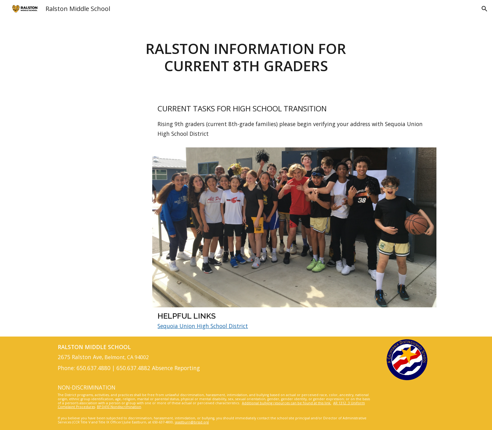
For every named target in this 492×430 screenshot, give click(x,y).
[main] (246, 57)
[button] (484, 8)
